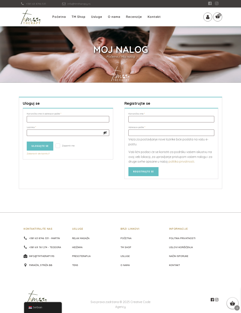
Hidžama (77, 247)
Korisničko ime (141, 113)
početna (125, 238)
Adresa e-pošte (141, 127)
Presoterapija (81, 256)
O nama (114, 17)
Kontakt (154, 17)
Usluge (96, 17)
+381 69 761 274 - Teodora (45, 247)
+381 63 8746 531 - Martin (44, 238)
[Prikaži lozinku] (105, 133)
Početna (59, 17)
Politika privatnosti (182, 238)
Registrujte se (143, 171)
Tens (75, 265)
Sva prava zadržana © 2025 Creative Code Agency (120, 304)
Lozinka (36, 127)
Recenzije (134, 17)
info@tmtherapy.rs (41, 256)
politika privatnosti (181, 161)
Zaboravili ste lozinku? (38, 153)
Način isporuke (178, 256)
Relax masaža (80, 238)
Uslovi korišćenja (181, 247)
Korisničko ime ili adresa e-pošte (49, 113)
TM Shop (78, 17)
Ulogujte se (40, 146)
